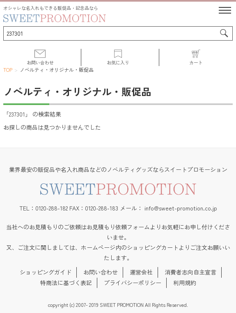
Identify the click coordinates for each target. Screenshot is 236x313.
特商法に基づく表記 (66, 283)
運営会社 (141, 272)
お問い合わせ (100, 272)
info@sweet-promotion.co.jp (180, 208)
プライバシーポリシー (132, 283)
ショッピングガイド (45, 272)
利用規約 (184, 283)
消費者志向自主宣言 (190, 272)
